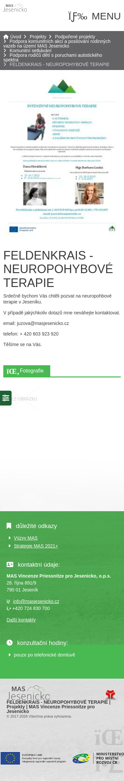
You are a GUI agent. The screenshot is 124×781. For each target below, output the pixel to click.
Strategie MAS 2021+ (36, 546)
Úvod (14, 8)
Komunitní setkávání (31, 50)
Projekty (38, 36)
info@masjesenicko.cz (36, 601)
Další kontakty (21, 619)
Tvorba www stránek (110, 695)
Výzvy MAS (26, 538)
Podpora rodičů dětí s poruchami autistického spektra (52, 57)
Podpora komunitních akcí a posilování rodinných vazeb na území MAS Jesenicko (56, 43)
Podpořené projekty (75, 36)
